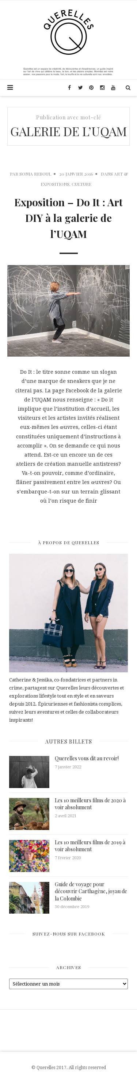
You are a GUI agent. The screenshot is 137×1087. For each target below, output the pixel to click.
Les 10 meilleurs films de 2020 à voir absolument (90, 804)
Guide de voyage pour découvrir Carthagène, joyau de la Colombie (91, 891)
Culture (81, 184)
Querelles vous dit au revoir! (87, 758)
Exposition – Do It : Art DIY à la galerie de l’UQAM (68, 218)
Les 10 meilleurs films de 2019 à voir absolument (90, 846)
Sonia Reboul (35, 174)
